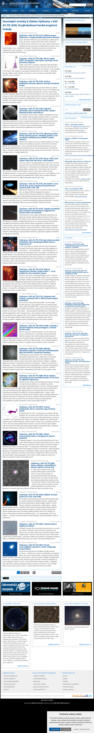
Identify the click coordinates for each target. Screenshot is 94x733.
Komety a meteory (68, 689)
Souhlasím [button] (55, 729)
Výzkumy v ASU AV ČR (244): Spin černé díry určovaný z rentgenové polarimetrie (76, 334)
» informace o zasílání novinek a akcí (76, 113)
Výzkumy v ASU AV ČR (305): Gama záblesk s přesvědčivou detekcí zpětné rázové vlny (43, 465)
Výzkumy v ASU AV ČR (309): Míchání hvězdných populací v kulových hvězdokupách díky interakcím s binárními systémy (39, 350)
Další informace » (23, 666)
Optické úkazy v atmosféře (71, 684)
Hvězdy (58, 33)
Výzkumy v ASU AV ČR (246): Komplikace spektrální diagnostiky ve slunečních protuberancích (77, 304)
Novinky (14, 11)
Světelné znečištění (39, 676)
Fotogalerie (46, 11)
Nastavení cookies (47, 700)
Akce (22, 11)
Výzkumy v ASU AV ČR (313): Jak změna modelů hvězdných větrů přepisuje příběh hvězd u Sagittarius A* (39, 242)
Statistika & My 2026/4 (79, 126)
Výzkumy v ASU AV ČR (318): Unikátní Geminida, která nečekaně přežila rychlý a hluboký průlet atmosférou (37, 110)
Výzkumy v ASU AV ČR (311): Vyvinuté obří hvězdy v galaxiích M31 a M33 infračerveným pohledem (38, 298)
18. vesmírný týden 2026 (11, 604)
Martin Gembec (79, 136)
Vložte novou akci (87, 66)
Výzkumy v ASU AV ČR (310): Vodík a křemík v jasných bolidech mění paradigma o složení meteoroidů (38, 327)
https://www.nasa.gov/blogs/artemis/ (76, 230)
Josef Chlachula (79, 122)
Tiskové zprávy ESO (9, 684)
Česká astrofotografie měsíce (76, 42)
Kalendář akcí (70, 67)
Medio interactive (37, 703)
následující (56, 572)
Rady (65, 11)
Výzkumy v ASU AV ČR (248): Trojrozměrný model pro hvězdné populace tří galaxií (76, 245)
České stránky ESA (9, 687)
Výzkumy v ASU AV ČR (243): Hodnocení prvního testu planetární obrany (77, 361)
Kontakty (87, 11)
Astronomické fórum (39, 689)
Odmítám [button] (66, 729)
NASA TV (6, 689)
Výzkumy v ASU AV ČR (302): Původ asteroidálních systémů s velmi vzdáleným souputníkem (37, 547)
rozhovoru (81, 130)
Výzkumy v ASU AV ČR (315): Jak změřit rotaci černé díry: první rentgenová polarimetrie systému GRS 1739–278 (38, 186)
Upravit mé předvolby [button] (82, 729)
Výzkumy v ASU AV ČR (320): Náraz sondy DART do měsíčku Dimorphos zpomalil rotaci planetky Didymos (38, 60)
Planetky (65, 681)
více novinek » (86, 232)
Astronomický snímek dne (75, 20)
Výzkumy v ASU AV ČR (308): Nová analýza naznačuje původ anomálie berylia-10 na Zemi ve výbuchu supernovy (39, 377)
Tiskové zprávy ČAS (9, 678)
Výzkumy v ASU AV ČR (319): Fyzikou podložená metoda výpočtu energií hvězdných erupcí (39, 83)
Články (5, 11)
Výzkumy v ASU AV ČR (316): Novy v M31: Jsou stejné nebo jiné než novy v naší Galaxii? (38, 159)
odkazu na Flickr (86, 179)
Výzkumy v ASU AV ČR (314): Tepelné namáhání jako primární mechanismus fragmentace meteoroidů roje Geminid (39, 210)
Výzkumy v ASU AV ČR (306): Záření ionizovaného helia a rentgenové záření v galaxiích (37, 436)
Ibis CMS (56, 703)
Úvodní (5, 16)
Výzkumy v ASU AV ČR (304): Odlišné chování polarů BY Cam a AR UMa (38, 495)
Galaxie (65, 678)
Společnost (75, 11)
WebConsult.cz (65, 703)
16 (34, 572)
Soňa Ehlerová (78, 186)
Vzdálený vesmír (55, 131)
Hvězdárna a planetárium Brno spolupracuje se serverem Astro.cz (45, 695)
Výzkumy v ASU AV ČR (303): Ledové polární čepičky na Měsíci (38, 525)
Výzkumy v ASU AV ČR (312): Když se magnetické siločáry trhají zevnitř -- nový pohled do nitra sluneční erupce (37, 271)
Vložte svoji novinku (86, 117)
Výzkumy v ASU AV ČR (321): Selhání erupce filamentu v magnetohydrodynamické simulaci (39, 36)
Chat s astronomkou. (81, 196)
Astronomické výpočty (39, 678)
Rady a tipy (36, 681)
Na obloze (32, 11)
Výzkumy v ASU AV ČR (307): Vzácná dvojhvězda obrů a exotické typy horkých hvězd (37, 409)
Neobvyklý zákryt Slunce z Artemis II (78, 161)
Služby (58, 11)
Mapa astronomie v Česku (41, 687)
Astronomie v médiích (39, 684)
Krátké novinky (71, 118)
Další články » (87, 385)
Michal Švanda (33, 33)
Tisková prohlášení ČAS (11, 676)
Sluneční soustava (55, 56)
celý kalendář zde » (85, 99)
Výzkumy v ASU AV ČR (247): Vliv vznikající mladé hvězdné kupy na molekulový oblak (76, 272)
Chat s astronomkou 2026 (74, 189)
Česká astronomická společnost (14, 695)
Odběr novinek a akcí (73, 105)
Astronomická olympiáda (11, 681)
